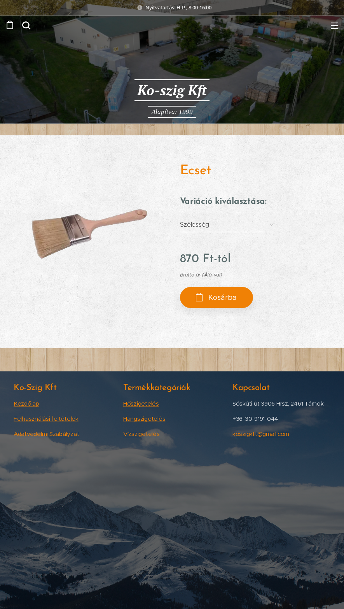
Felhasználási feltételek (46, 418)
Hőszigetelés (141, 403)
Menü (334, 25)
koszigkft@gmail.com (260, 434)
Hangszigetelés (144, 418)
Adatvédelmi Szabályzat (46, 434)
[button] (26, 25)
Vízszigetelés (141, 434)
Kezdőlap (26, 403)
